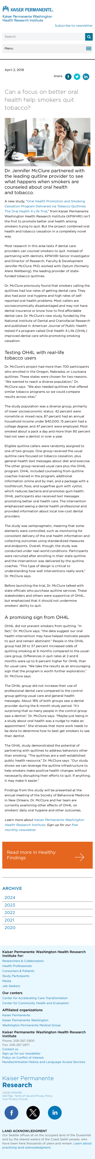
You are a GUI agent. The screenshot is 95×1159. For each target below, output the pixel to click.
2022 (10, 913)
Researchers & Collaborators (23, 961)
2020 (10, 928)
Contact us (10, 1049)
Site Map (7, 1096)
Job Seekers (11, 986)
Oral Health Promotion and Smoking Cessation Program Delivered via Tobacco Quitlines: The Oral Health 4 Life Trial (46, 206)
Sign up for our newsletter (21, 1053)
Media (6, 981)
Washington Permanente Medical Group (31, 1025)
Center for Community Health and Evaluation (35, 1003)
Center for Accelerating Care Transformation (35, 998)
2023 (10, 905)
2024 (10, 898)
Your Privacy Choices (15, 1099)
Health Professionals (17, 966)
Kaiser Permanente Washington (25, 1020)
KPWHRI (16, 1092)
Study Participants (15, 976)
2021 (9, 920)
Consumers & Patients (18, 971)
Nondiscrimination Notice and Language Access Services (43, 1062)
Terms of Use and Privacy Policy (34, 1096)
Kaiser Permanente (16, 1015)
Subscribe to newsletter (74, 25)
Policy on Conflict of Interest (23, 1057)
